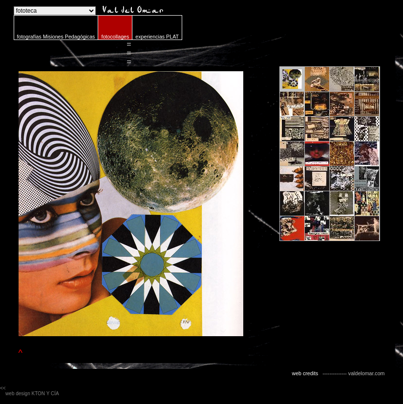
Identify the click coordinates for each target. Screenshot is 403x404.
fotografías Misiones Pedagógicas (56, 37)
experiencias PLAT (157, 37)
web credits (305, 373)
